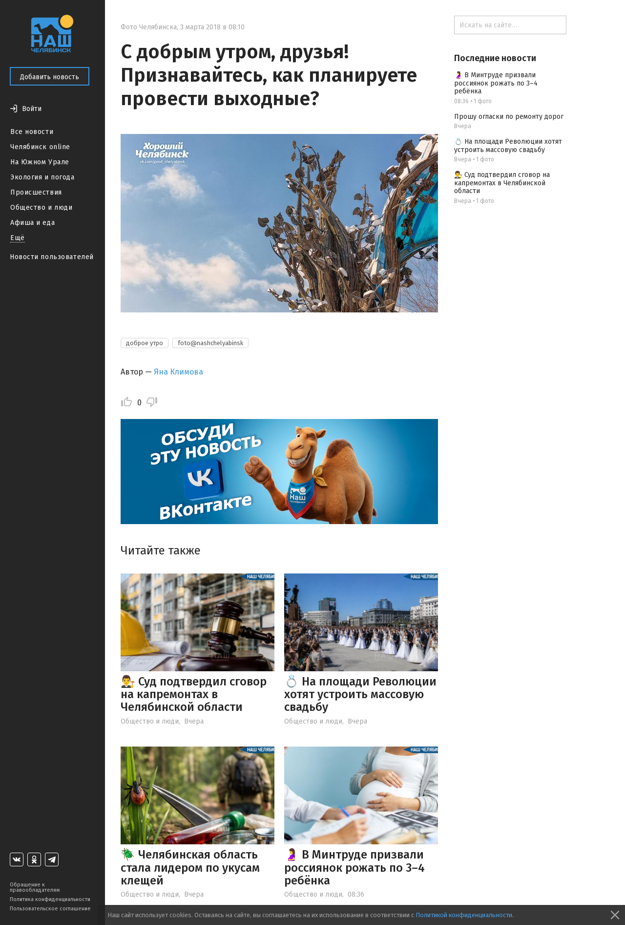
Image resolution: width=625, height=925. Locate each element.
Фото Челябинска (149, 27)
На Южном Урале (39, 162)
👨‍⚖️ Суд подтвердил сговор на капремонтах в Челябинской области (194, 694)
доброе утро (144, 343)
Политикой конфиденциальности (464, 915)
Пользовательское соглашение (50, 908)
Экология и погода (42, 177)
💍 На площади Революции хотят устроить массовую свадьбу (360, 694)
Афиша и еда (32, 223)
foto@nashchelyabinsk (210, 343)
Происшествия (36, 192)
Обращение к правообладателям (35, 887)
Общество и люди (41, 207)
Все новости (31, 132)
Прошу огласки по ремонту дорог (508, 116)
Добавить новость (49, 77)
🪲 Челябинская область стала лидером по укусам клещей (190, 867)
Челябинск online (40, 147)
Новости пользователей (52, 257)
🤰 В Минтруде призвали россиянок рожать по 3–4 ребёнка (354, 867)
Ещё (17, 238)
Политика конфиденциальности (50, 899)
